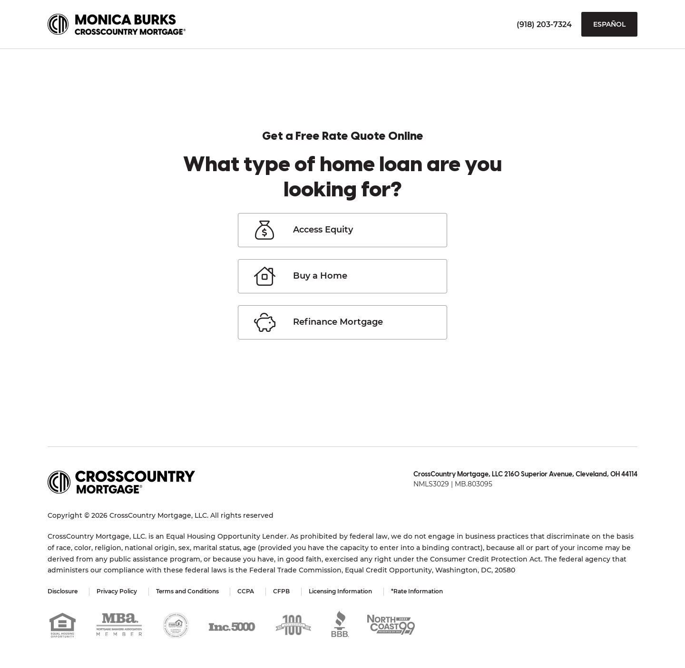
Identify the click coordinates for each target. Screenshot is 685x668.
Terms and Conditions (187, 591)
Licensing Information (340, 591)
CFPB (282, 591)
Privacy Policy (117, 591)
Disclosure (63, 591)
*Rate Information (417, 591)
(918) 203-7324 (544, 24)
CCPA (246, 591)
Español (609, 24)
